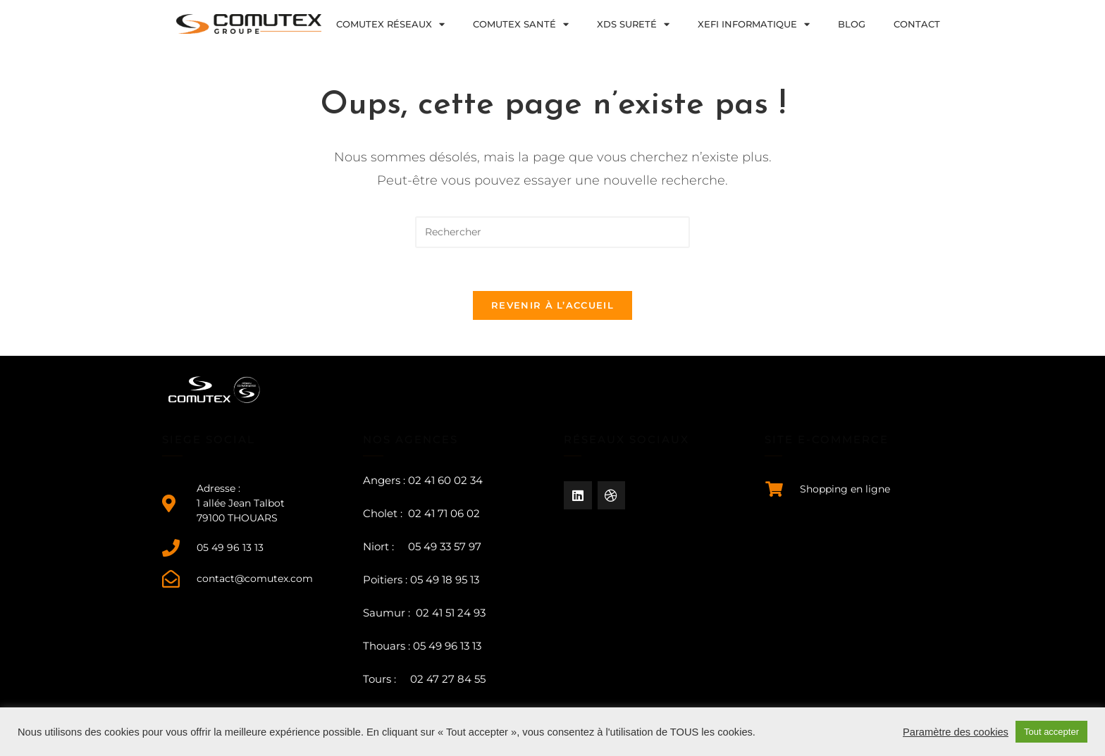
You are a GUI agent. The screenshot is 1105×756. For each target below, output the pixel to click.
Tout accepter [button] (1051, 731)
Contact (917, 24)
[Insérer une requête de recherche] (552, 232)
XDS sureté (633, 24)
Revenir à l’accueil (552, 305)
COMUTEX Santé (521, 24)
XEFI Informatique (754, 24)
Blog (851, 24)
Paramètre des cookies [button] (955, 732)
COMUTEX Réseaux (390, 24)
